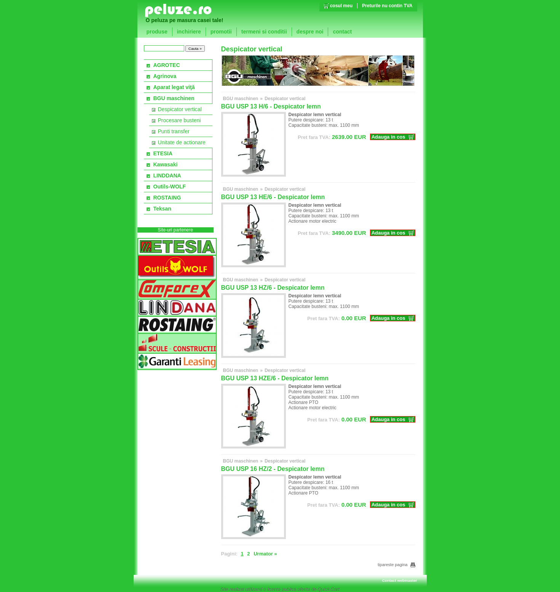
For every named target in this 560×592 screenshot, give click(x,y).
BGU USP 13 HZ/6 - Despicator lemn (273, 287)
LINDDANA (167, 175)
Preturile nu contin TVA (387, 5)
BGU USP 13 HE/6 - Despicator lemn (273, 197)
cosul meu (341, 5)
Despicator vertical (180, 109)
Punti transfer (174, 131)
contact (342, 32)
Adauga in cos (388, 137)
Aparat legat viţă (174, 87)
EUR (332, 137)
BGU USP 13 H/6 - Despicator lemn (271, 106)
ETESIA (163, 153)
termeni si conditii (264, 32)
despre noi (310, 32)
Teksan (162, 209)
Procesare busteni (179, 120)
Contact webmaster (399, 580)
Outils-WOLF (169, 187)
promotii (221, 32)
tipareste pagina (396, 564)
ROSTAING (167, 198)
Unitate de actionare (182, 142)
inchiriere (189, 32)
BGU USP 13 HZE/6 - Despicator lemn (275, 378)
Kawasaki (165, 164)
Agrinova (165, 76)
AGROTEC (166, 65)
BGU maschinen (174, 98)
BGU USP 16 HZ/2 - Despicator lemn (273, 469)
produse (157, 32)
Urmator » (265, 554)
